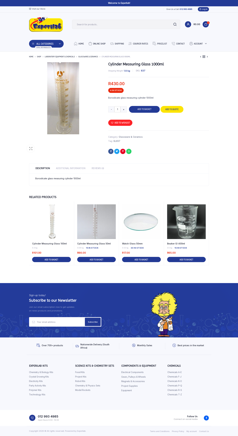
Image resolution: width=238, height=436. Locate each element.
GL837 (116, 141)
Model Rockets (82, 390)
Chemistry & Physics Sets (87, 385)
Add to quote (172, 109)
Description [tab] (42, 168)
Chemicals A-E (174, 372)
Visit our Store (37, 8)
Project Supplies (129, 386)
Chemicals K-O (174, 381)
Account (196, 43)
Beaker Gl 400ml (176, 243)
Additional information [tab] (70, 168)
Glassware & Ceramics (88, 56)
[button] (31, 148)
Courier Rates (138, 43)
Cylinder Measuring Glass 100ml (49, 243)
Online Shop (97, 43)
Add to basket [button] (51, 259)
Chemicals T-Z (174, 394)
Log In (203, 9)
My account (191, 431)
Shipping (117, 43)
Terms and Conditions (160, 431)
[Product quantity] (117, 109)
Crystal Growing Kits (39, 376)
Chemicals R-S (174, 390)
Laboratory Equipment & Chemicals (60, 56)
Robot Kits (80, 381)
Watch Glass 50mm (132, 243)
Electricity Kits (36, 381)
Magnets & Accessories (133, 381)
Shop (39, 56)
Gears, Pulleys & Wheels (133, 376)
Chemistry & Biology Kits (41, 372)
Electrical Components (132, 372)
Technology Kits (37, 394)
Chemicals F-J (174, 376)
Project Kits (80, 376)
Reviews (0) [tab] (97, 168)
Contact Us (204, 431)
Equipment (126, 390)
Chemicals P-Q (174, 385)
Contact (178, 43)
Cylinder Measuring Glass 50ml (94, 243)
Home (79, 43)
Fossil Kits (80, 372)
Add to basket (144, 109)
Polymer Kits (35, 390)
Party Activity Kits (37, 385)
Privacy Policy (178, 431)
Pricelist (160, 43)
